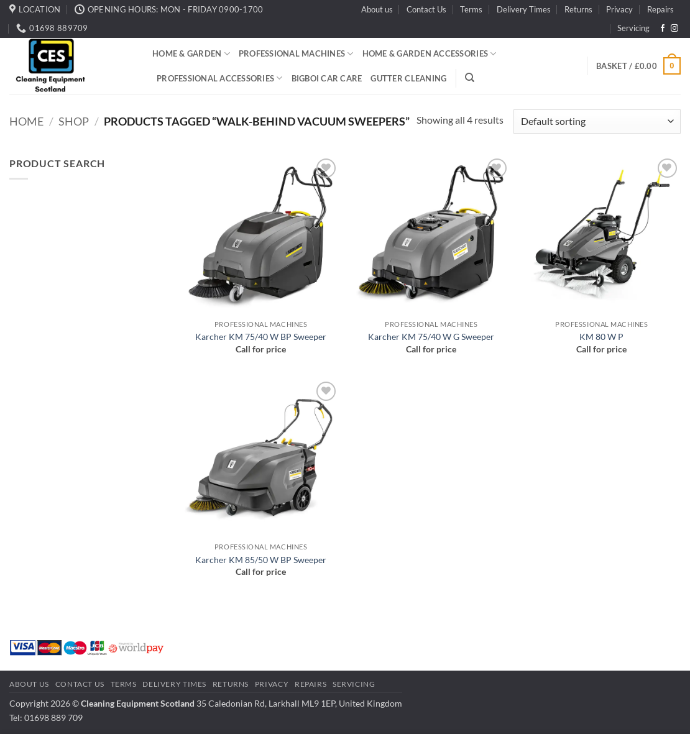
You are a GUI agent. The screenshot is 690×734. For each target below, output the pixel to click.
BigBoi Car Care (327, 78)
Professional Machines (296, 54)
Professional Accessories (220, 78)
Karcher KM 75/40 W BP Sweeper (260, 336)
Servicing (633, 28)
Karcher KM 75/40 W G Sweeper (431, 336)
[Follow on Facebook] (662, 28)
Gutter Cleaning (408, 78)
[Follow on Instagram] (674, 28)
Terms (471, 9)
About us (377, 9)
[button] (638, 65)
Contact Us (426, 9)
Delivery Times (524, 9)
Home (26, 121)
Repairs (660, 9)
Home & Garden (191, 54)
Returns (578, 9)
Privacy (619, 9)
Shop (73, 121)
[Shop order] (597, 121)
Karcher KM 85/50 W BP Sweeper (260, 559)
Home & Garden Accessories (429, 54)
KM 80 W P (601, 336)
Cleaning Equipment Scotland (138, 703)
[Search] (469, 77)
